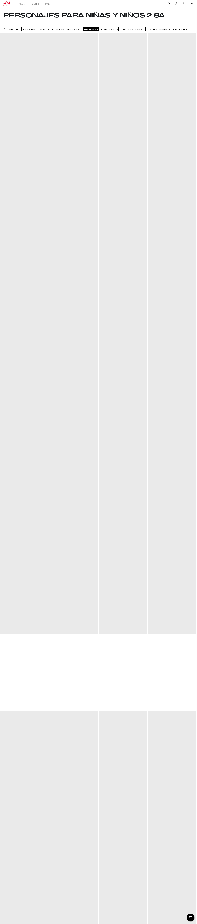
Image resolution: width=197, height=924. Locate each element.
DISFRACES (58, 29)
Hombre (35, 4)
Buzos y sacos (109, 29)
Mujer (22, 4)
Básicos (44, 29)
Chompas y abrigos (159, 29)
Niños (47, 4)
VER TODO (13, 29)
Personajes (91, 29)
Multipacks (73, 29)
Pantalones (180, 29)
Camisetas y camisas (133, 29)
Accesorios (29, 29)
